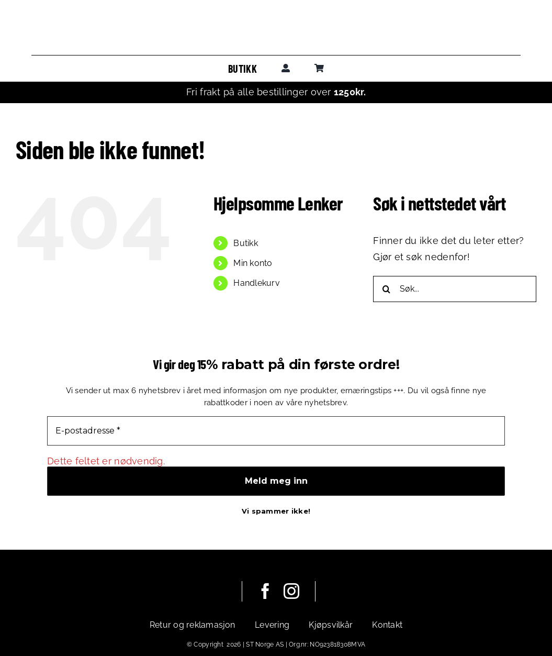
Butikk (245, 243)
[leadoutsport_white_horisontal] (178, 588)
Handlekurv (256, 283)
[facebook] (265, 591)
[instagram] (291, 591)
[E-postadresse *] (276, 431)
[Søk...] (454, 289)
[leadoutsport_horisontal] (276, 25)
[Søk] (386, 289)
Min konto (252, 263)
